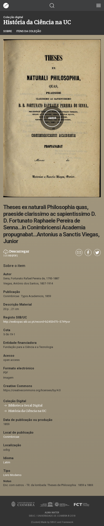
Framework (67, 522)
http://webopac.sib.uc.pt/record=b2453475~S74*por (36, 321)
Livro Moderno (12, 475)
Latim (6, 462)
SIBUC (53, 522)
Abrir (52, 118)
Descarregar (16, 253)
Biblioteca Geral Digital (22, 405)
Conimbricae (11, 436)
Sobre (7, 31)
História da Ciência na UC (24, 411)
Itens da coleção (28, 31)
